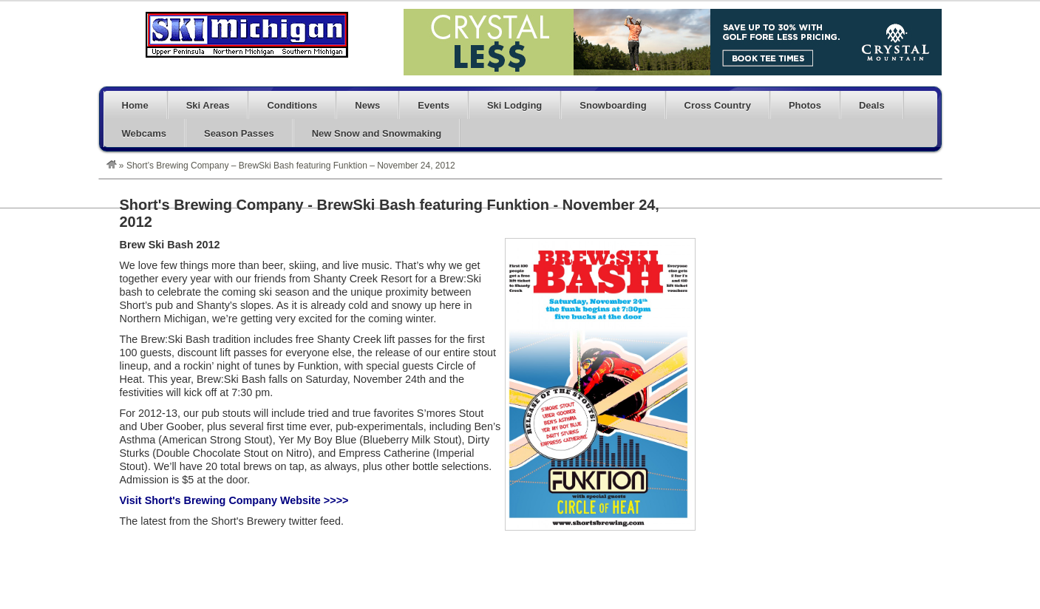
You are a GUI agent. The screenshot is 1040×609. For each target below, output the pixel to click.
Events (433, 105)
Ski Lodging (514, 105)
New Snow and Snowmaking (377, 133)
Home (135, 105)
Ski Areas (208, 105)
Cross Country (717, 105)
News (367, 105)
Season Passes (239, 133)
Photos (805, 105)
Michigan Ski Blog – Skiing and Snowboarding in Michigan (247, 35)
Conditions (292, 105)
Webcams (144, 133)
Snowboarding (613, 105)
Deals (872, 105)
